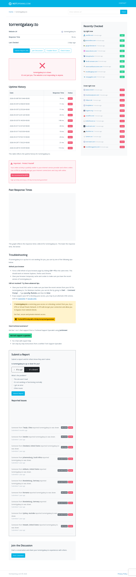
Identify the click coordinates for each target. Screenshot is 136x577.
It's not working (28, 382)
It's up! (17, 369)
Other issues (18, 388)
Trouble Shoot (51, 51)
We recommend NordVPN (20, 175)
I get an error (18, 385)
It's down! (32, 369)
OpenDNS (21, 299)
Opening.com (19, 3)
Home (11, 12)
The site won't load (21, 379)
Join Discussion (37, 51)
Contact (122, 3)
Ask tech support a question (20, 336)
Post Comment (18, 555)
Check (124, 12)
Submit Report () (21, 51)
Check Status (65, 51)
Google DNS (32, 299)
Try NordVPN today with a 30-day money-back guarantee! (34, 319)
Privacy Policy (122, 574)
